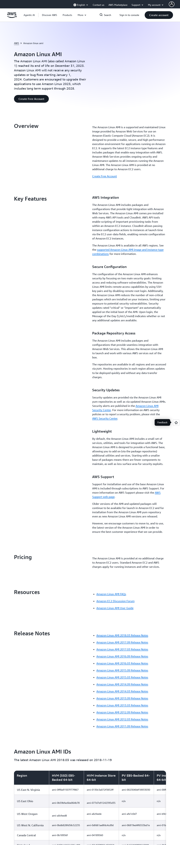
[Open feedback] (176, 422)
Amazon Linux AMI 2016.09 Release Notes (122, 421)
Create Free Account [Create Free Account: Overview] (104, 176)
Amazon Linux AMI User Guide (114, 372)
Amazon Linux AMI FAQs (111, 358)
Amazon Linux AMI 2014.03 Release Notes (122, 456)
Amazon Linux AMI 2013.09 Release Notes (122, 463)
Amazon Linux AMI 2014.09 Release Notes (122, 449)
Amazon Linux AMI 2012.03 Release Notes (122, 484)
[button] (49, 15)
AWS (16, 43)
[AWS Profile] (171, 4)
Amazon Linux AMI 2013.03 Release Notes (122, 470)
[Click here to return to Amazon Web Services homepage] (12, 17)
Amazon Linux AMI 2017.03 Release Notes (122, 414)
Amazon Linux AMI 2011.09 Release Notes (122, 491)
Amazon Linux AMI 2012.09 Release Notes (122, 477)
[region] (90, 632)
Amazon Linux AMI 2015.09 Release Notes (122, 435)
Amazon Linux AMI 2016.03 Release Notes (122, 428)
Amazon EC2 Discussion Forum (115, 365)
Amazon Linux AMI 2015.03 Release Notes (122, 442)
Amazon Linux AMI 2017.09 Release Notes (122, 407)
